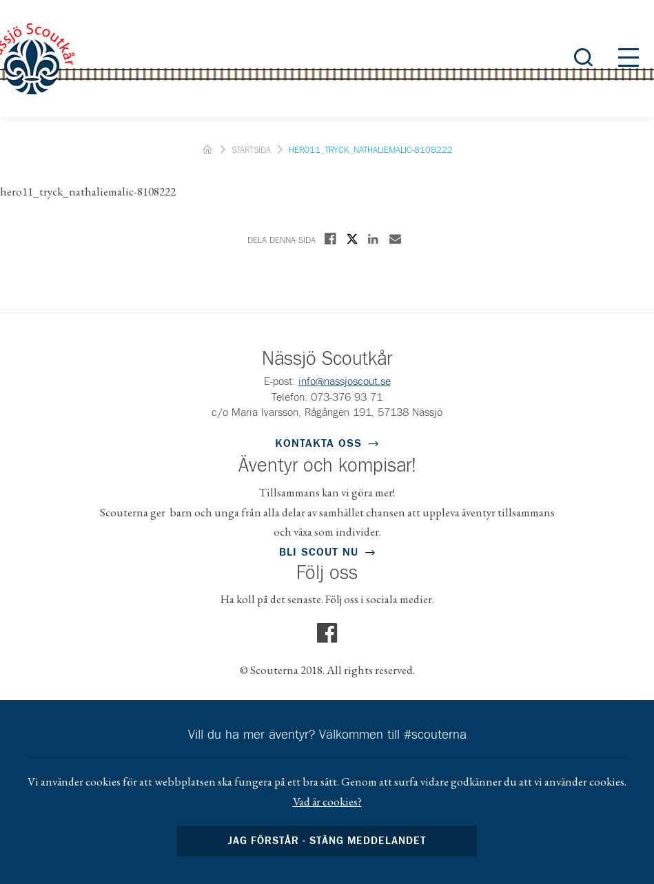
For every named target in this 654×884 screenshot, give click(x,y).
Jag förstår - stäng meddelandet (327, 841)
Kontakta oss (318, 443)
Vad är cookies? (327, 801)
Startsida (251, 150)
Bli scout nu (318, 552)
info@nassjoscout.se (344, 381)
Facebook (327, 633)
